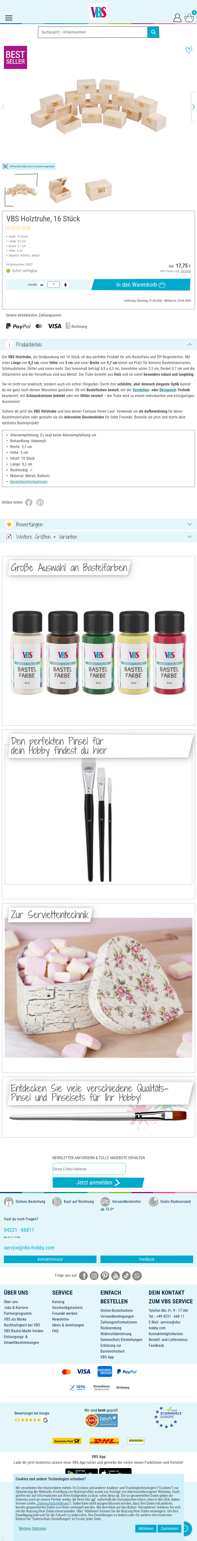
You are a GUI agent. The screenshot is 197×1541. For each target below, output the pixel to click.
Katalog (58, 1301)
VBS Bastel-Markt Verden (23, 1331)
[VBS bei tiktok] (126, 1275)
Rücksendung (110, 1328)
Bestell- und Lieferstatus (168, 1339)
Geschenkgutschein (67, 1307)
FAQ (55, 1331)
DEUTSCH (98, 1489)
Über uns (11, 1301)
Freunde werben (65, 1313)
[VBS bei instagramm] (94, 1275)
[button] (7, 106)
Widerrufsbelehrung (115, 1334)
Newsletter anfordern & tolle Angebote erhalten (98, 1158)
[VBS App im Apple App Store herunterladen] (115, 1473)
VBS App (107, 1357)
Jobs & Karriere (16, 1307)
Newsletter (60, 1319)
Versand (186, 271)
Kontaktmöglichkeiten (166, 1334)
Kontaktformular (50, 1259)
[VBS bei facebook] (83, 1275)
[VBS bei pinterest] (105, 1275)
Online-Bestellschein (116, 1310)
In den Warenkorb (141, 284)
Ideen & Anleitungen (68, 1325)
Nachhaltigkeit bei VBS (22, 1325)
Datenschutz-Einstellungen (121, 1339)
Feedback (146, 1259)
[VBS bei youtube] (115, 1275)
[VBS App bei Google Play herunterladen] (82, 1473)
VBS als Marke (15, 1319)
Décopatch (167, 390)
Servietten (141, 390)
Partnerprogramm (18, 1313)
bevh (102, 1410)
